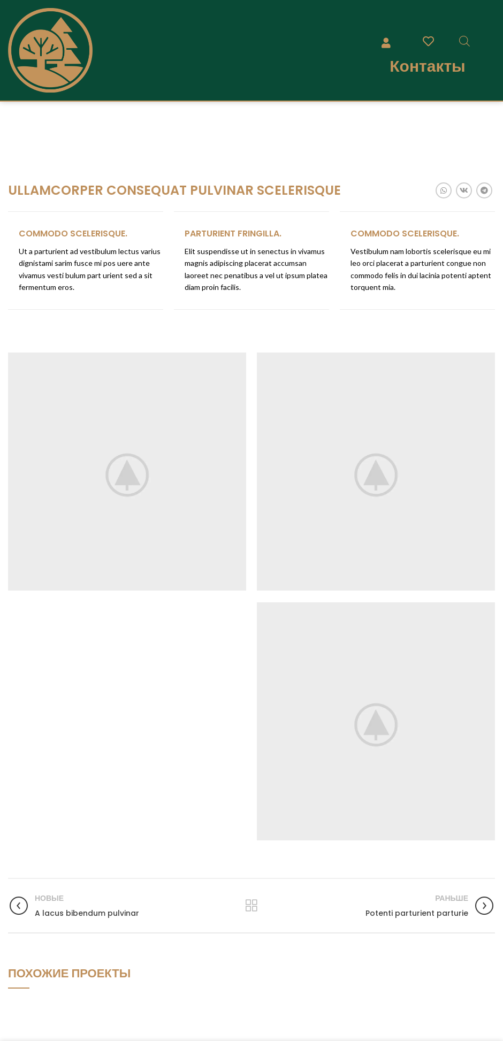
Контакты (427, 66)
